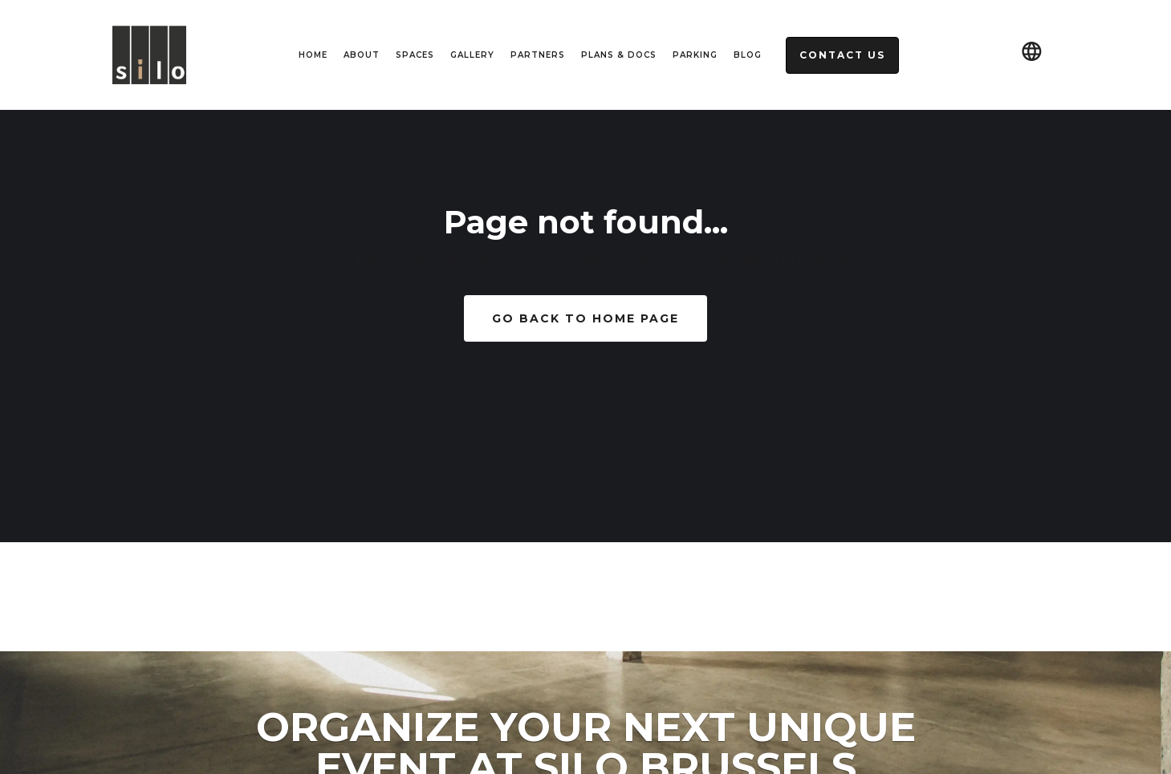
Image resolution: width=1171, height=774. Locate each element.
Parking (695, 55)
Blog (748, 55)
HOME (313, 55)
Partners (537, 55)
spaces (415, 55)
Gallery (472, 55)
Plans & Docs (619, 55)
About (362, 55)
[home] (149, 55)
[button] (1031, 55)
